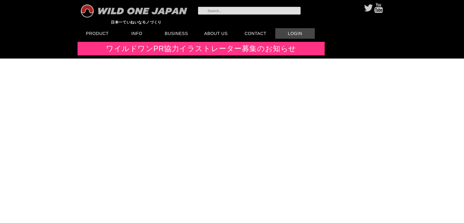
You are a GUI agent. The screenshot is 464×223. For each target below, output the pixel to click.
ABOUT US (216, 33)
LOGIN (295, 33)
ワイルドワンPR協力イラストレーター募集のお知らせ (201, 48)
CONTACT (256, 33)
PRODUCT (97, 33)
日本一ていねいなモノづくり (136, 22)
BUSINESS (176, 33)
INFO (136, 33)
